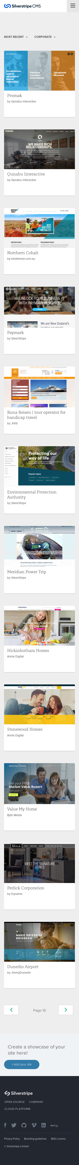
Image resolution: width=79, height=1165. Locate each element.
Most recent (16, 37)
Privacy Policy (12, 1138)
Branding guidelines (35, 1138)
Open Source (14, 1102)
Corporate (45, 37)
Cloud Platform (17, 1109)
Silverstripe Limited (18, 1146)
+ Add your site (22, 1064)
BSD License (58, 1138)
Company (36, 1102)
